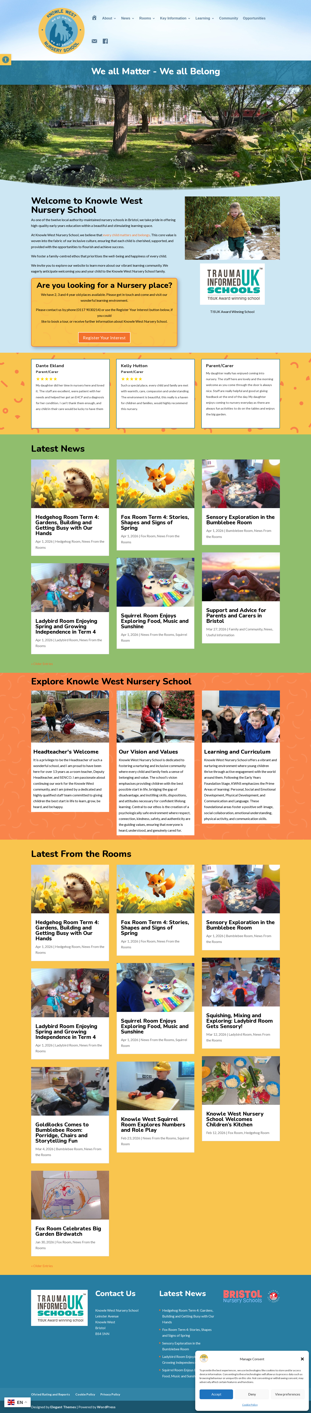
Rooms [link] (145, 18)
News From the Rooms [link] (157, 609)
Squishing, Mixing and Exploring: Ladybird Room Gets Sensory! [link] (246, 1031)
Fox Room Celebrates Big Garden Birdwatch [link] (86, 1160)
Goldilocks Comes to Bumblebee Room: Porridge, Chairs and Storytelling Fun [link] (70, 1109)
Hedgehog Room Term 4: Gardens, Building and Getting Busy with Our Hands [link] (60, 534)
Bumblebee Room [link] (244, 538)
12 (243, 250)
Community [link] (228, 18)
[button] (302, 1359)
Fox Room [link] (147, 542)
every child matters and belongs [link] (126, 235)
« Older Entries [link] (57, 625)
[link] (5, 59)
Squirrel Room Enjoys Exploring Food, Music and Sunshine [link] (154, 600)
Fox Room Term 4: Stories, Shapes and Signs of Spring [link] (155, 532)
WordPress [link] (106, 1407)
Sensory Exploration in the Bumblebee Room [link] (247, 530)
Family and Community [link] (237, 605)
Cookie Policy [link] (250, 1404)
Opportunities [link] (254, 18)
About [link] (107, 18)
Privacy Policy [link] (110, 1394)
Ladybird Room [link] (76, 612)
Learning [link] (202, 18)
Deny (252, 1394)
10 (236, 250)
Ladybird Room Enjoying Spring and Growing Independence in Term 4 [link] (73, 604)
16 (258, 250)
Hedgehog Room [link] (64, 547)
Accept (216, 1394)
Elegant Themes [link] (63, 1407)
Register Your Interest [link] (104, 325)
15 (254, 250)
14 (250, 250)
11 (239, 250)
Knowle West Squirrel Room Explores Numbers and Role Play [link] (153, 1104)
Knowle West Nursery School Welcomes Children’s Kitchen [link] (229, 1101)
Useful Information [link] (213, 609)
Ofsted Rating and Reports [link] (50, 1394)
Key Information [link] (173, 18)
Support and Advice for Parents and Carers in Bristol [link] (230, 597)
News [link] (125, 18)
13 (247, 250)
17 (261, 250)
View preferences (287, 1394)
